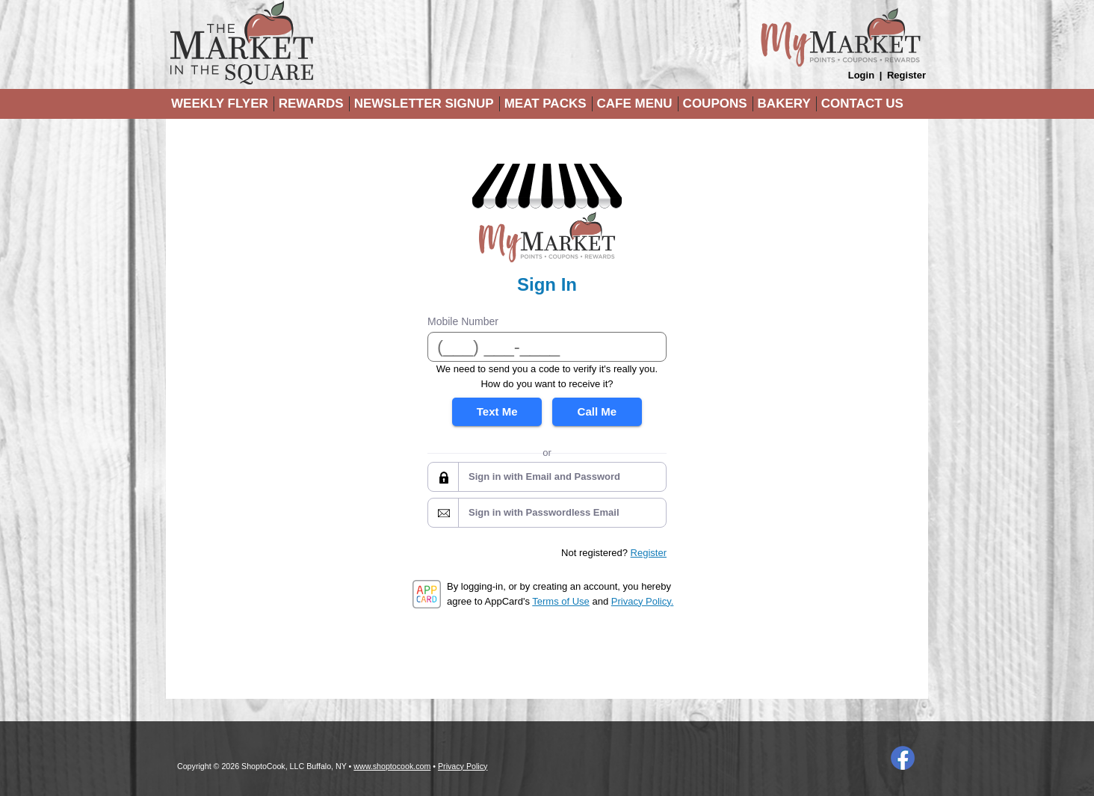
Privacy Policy (462, 766)
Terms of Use (561, 601)
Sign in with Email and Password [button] (544, 476)
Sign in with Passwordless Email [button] (544, 512)
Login (861, 75)
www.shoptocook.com (391, 766)
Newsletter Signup (424, 103)
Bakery (784, 103)
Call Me (597, 411)
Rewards (311, 103)
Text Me (497, 411)
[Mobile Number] (547, 347)
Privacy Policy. (642, 601)
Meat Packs (545, 103)
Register (906, 75)
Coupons (715, 103)
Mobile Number (462, 321)
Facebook (903, 758)
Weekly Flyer (219, 103)
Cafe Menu (635, 103)
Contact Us (862, 103)
